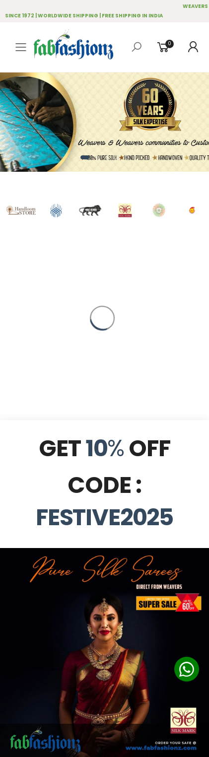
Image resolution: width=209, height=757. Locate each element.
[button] (84, 157)
